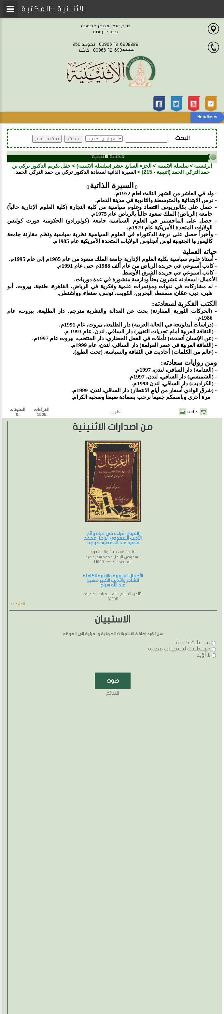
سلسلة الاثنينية (173, 166)
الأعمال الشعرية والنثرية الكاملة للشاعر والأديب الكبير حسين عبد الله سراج (113, 580)
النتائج (112, 693)
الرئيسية (203, 166)
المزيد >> (18, 604)
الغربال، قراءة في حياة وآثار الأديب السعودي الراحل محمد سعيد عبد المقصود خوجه (113, 538)
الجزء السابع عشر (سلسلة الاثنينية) (114, 166)
